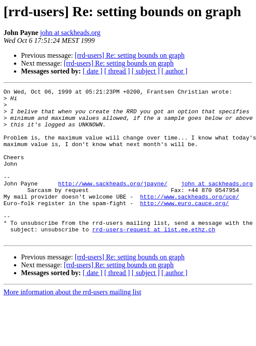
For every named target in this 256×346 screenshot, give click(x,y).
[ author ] (174, 71)
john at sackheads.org (70, 32)
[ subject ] (146, 71)
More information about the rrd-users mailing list (72, 322)
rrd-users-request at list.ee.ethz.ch (153, 258)
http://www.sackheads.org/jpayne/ (113, 203)
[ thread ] (117, 71)
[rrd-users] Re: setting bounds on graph (130, 55)
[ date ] (92, 71)
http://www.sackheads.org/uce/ (189, 219)
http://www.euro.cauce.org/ (184, 227)
